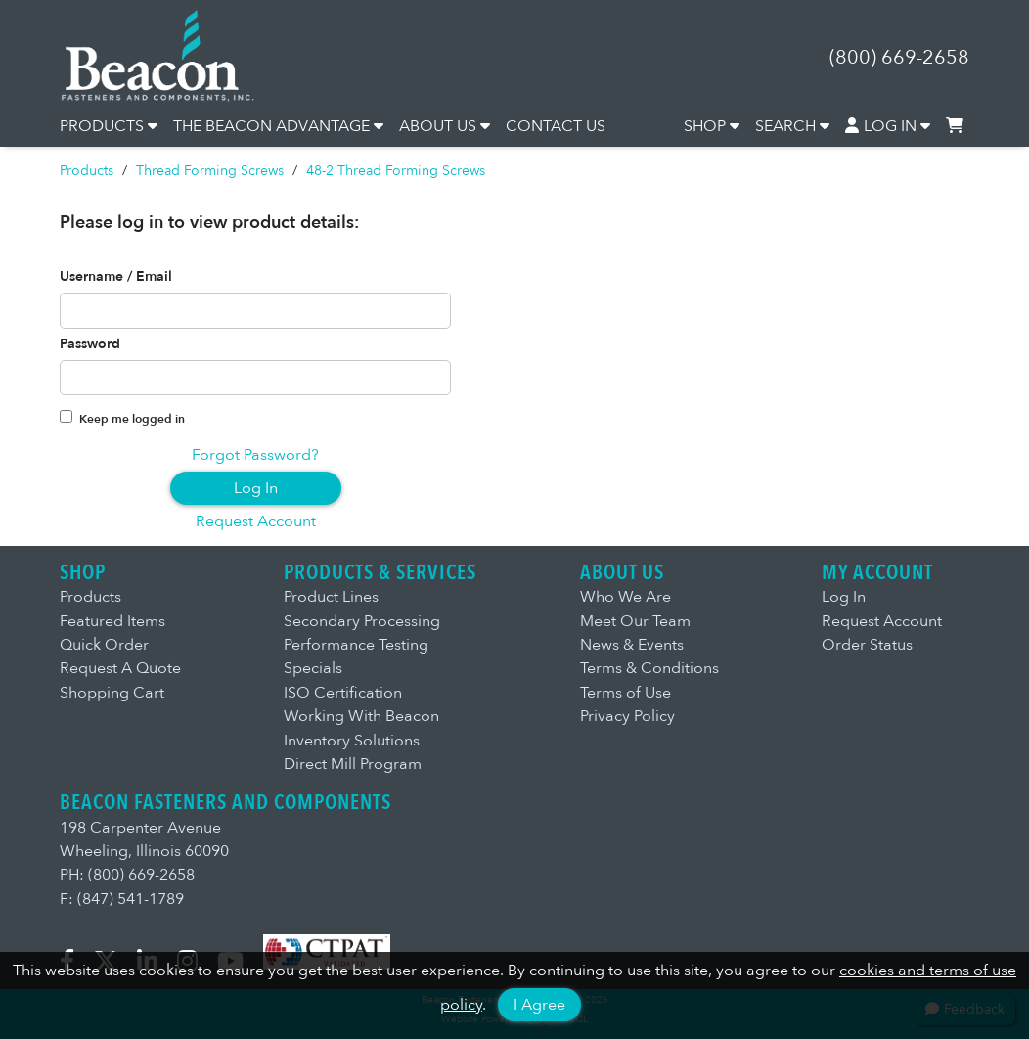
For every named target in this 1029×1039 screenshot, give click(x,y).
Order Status (867, 644)
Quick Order (104, 644)
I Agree (539, 1005)
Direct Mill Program (353, 764)
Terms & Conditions (649, 668)
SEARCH (792, 126)
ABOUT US (444, 126)
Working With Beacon (361, 716)
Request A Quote (120, 668)
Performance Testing (356, 644)
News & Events (632, 644)
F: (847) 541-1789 (122, 899)
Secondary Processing (362, 621)
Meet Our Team (635, 621)
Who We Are (625, 597)
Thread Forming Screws (210, 170)
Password (90, 344)
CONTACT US (555, 126)
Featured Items (112, 621)
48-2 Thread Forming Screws (395, 170)
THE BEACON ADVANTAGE (278, 126)
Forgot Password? (255, 455)
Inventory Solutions (352, 740)
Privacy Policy (627, 716)
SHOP (711, 126)
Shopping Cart (112, 692)
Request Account (256, 521)
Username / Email (116, 277)
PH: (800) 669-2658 (127, 874)
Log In (256, 488)
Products (86, 170)
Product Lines (331, 597)
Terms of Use (625, 692)
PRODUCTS (108, 126)
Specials (313, 668)
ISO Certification (343, 692)
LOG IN (888, 126)
